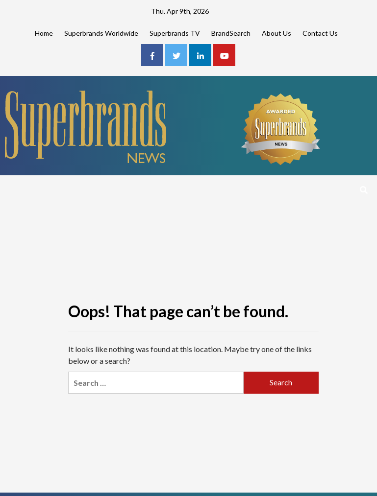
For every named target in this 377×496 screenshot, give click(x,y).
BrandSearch (231, 33)
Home (44, 33)
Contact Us (320, 33)
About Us (276, 33)
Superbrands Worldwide (101, 33)
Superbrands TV (175, 33)
